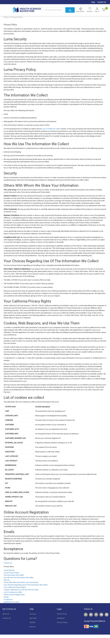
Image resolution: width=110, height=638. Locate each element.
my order (33, 618)
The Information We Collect (14, 575)
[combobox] (58, 10)
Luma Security (9, 570)
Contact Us (101, 2)
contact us (6, 618)
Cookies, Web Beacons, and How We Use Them (21, 590)
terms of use (62, 614)
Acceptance (8, 599)
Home (6, 17)
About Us (5, 614)
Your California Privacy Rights (15, 587)
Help (93, 2)
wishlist (32, 622)
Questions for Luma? (11, 602)
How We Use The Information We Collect (19, 578)
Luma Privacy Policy (11, 573)
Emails (6, 597)
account (33, 614)
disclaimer (61, 618)
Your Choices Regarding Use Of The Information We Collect (26, 585)
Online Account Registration (14, 595)
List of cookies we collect (51, 129)
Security (7, 580)
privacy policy (62, 622)
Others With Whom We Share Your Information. (21, 582)
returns (33, 627)
